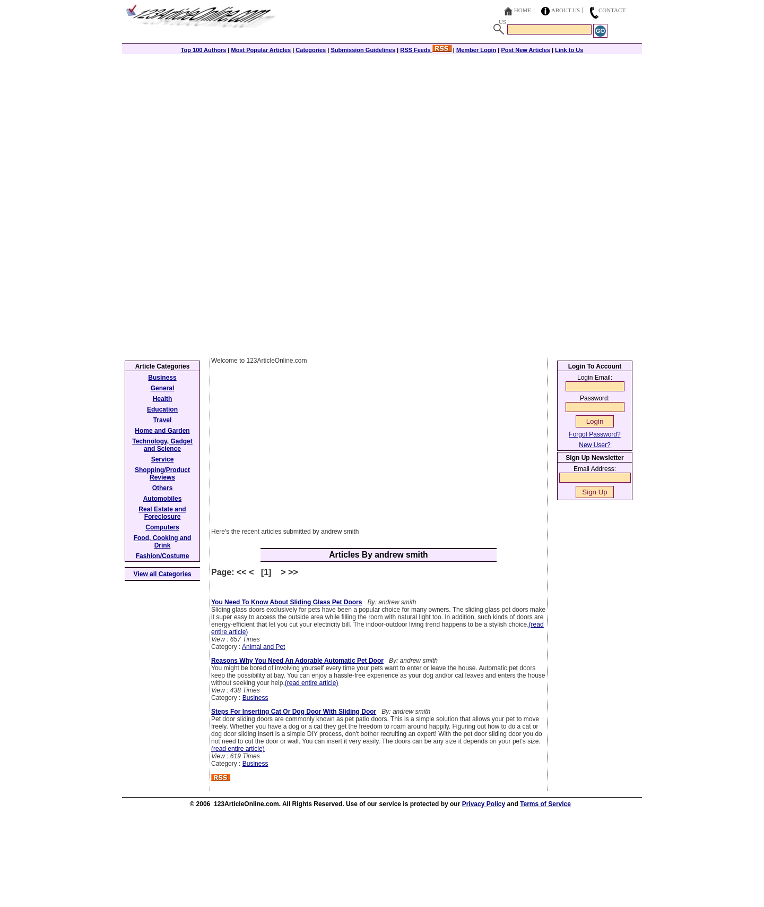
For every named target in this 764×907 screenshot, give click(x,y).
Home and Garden (162, 430)
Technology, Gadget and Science (162, 445)
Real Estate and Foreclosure (162, 513)
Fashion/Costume (162, 556)
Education (162, 409)
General (163, 388)
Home (522, 10)
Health (162, 399)
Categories (311, 50)
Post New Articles (525, 50)
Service (162, 459)
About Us (565, 10)
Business (255, 697)
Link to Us (569, 50)
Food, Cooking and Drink (163, 541)
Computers (162, 527)
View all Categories (163, 574)
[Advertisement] (382, 128)
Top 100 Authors (204, 50)
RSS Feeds (426, 50)
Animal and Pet (263, 647)
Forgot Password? (594, 434)
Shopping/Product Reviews (162, 473)
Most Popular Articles (261, 50)
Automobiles (162, 498)
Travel (162, 420)
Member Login (476, 50)
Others (162, 488)
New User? (594, 445)
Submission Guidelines (363, 50)
